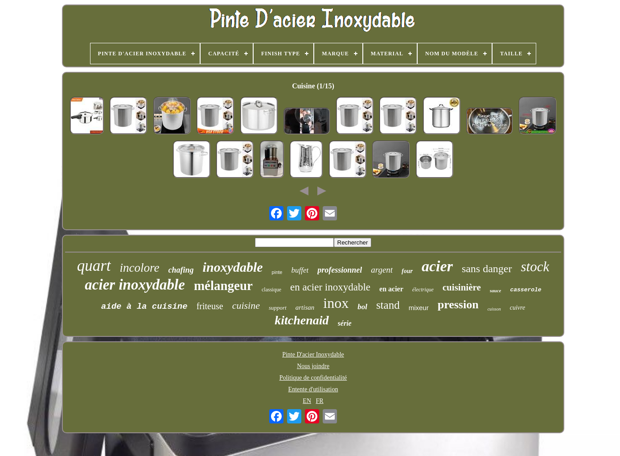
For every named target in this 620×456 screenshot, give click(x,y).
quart (94, 265)
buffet (299, 270)
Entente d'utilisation (313, 389)
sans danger (487, 268)
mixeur (419, 307)
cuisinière (462, 287)
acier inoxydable (135, 285)
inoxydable (233, 267)
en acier (391, 289)
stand (388, 305)
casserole (525, 289)
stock (535, 266)
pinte (277, 272)
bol (362, 307)
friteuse (210, 306)
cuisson (494, 309)
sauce (495, 290)
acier (437, 266)
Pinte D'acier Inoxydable (313, 354)
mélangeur (223, 285)
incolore (140, 267)
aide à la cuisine (144, 306)
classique (271, 289)
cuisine (246, 305)
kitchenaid (301, 320)
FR (320, 401)
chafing (181, 269)
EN (307, 401)
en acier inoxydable (330, 287)
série (345, 323)
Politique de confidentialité (313, 377)
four (407, 271)
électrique (423, 289)
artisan (305, 307)
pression (458, 304)
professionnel (339, 269)
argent (382, 269)
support (278, 307)
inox (336, 303)
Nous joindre (313, 366)
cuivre (517, 307)
